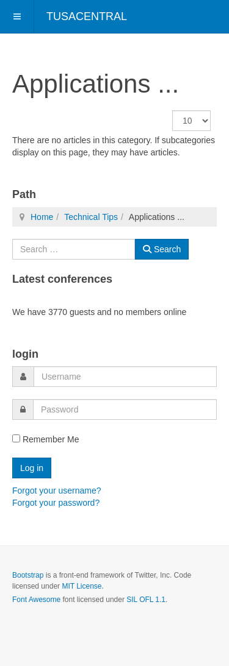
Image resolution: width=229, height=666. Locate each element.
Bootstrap (27, 575)
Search (162, 249)
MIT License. (82, 586)
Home (42, 217)
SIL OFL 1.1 (145, 599)
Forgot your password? (56, 503)
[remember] (16, 438)
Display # (172, 110)
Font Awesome (36, 599)
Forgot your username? (56, 490)
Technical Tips (91, 217)
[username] (125, 376)
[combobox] (73, 249)
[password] (125, 409)
